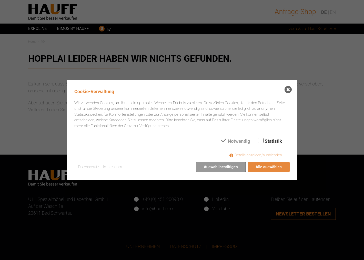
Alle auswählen (269, 167)
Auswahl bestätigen (221, 167)
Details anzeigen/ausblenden (258, 155)
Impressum (112, 167)
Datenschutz (88, 167)
